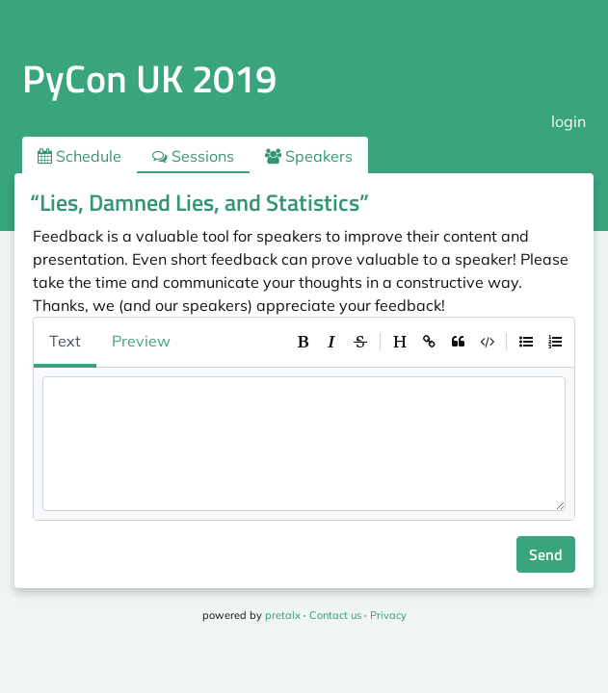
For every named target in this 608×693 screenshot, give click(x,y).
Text (65, 340)
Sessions (193, 156)
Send (546, 554)
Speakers (309, 156)
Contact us (335, 615)
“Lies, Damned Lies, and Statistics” (199, 202)
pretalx (283, 615)
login (568, 121)
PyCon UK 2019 (149, 78)
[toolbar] (428, 341)
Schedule (79, 156)
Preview (141, 340)
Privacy (388, 615)
